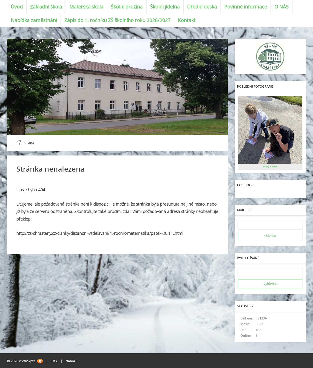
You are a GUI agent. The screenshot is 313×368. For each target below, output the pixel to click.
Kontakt (186, 20)
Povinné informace (245, 6)
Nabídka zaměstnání (34, 20)
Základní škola (46, 6)
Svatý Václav (270, 166)
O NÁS (281, 6)
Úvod (17, 6)
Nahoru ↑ (72, 361)
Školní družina (127, 6)
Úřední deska (202, 6)
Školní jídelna (165, 6)
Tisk (54, 361)
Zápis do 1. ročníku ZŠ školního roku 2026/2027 (117, 20)
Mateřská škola (86, 6)
